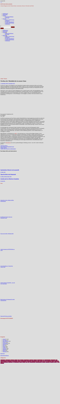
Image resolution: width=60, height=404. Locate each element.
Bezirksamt (35, 360)
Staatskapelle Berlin (39, 362)
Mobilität (4, 349)
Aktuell (1, 78)
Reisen (4, 350)
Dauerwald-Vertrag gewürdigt (6, 316)
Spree (29, 362)
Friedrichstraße (9, 361)
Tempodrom (52, 362)
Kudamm (41, 361)
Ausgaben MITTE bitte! (9, 22)
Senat (27, 362)
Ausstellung (12, 360)
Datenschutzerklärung (9, 16)
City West (4, 340)
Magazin (4, 18)
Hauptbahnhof (29, 361)
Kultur (4, 346)
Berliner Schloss (26, 360)
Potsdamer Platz (16, 362)
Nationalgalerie (5, 362)
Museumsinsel (56, 361)
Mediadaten (7, 20)
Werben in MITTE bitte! (9, 19)
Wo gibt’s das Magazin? (9, 21)
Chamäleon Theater (47, 360)
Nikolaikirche (8, 142)
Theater (55, 362)
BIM (16, 133)
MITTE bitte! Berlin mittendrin (6, 3)
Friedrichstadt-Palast (3, 361)
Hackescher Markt (24, 361)
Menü (2, 28)
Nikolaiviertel (10, 362)
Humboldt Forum (34, 361)
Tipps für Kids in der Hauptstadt (8, 174)
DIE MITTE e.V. (6, 341)
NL (13, 362)
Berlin (19, 360)
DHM (56, 360)
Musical (1, 362)
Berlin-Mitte (5, 14)
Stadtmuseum (48, 362)
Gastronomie (5, 343)
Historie (5, 78)
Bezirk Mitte (31, 360)
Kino (4, 345)
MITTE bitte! (49, 361)
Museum (52, 361)
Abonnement (7, 40)
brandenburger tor (40, 360)
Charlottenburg (53, 360)
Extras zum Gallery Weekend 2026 (6, 233)
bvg (43, 360)
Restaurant (24, 362)
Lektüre (4, 347)
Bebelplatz (16, 360)
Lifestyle (4, 348)
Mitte (46, 361)
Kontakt (4, 15)
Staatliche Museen (32, 362)
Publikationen (5, 13)
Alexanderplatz (7, 360)
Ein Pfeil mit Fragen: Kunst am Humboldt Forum (6, 217)
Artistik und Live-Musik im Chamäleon (9, 178)
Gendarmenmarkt (14, 361)
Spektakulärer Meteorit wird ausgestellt (9, 170)
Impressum (7, 17)
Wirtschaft (5, 351)
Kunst (44, 361)
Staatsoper (43, 362)
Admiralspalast (2, 360)
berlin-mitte (22, 360)
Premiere (20, 362)
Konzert (38, 361)
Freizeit (4, 342)
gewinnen (19, 361)
